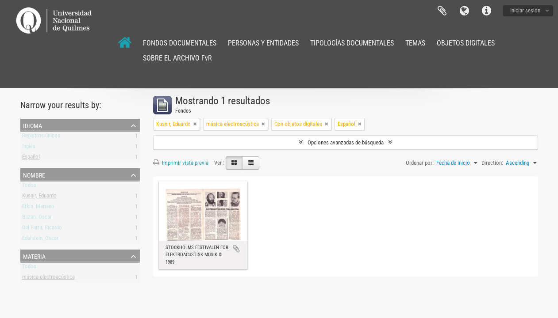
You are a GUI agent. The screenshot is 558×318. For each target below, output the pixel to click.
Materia (34, 255)
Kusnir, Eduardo (39, 197)
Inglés (28, 147)
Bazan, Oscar (37, 218)
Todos (29, 186)
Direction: (492, 162)
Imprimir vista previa (180, 162)
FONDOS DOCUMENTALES (179, 43)
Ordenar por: (420, 162)
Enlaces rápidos (486, 11)
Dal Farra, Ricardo (42, 229)
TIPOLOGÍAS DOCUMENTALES (352, 43)
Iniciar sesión (525, 10)
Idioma (464, 11)
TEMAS (415, 43)
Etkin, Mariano (38, 207)
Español (31, 158)
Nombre (34, 174)
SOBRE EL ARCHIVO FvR (177, 58)
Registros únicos (41, 137)
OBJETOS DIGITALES (466, 43)
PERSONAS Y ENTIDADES (263, 43)
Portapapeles (442, 11)
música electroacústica (48, 278)
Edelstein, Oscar (40, 239)
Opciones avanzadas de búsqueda (346, 142)
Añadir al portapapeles (236, 248)
